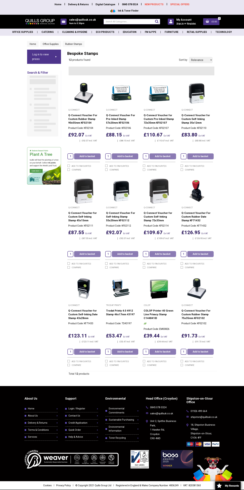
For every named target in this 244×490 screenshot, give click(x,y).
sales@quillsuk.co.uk (161, 413)
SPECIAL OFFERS (179, 4)
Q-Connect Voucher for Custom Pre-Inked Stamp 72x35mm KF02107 (159, 119)
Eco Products (105, 32)
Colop (147, 305)
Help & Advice (75, 436)
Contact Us (74, 415)
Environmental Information (116, 428)
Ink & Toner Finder (124, 10)
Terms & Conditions (38, 430)
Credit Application (77, 422)
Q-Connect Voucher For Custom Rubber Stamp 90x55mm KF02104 (82, 119)
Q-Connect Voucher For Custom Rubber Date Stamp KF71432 (195, 216)
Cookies (47, 485)
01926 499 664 (199, 411)
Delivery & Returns (78, 4)
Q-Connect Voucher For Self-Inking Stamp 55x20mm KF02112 (120, 216)
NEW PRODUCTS (154, 4)
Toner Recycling (117, 437)
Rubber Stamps (73, 44)
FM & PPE (150, 32)
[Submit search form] (156, 21)
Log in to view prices (40, 57)
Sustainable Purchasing (121, 419)
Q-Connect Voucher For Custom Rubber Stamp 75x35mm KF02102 (195, 314)
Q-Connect (74, 110)
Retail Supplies (197, 32)
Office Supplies (22, 32)
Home (58, 4)
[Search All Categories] (132, 21)
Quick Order (74, 430)
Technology (223, 32)
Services (32, 436)
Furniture (171, 32)
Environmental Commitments (116, 410)
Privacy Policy (63, 485)
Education (129, 32)
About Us (33, 415)
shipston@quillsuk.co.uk (204, 417)
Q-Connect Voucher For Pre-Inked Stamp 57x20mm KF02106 (120, 119)
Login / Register (76, 408)
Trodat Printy (113, 305)
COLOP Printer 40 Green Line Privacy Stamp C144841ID (158, 314)
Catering (48, 32)
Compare (74, 169)
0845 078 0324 (130, 4)
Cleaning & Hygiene (74, 32)
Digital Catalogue (105, 4)
